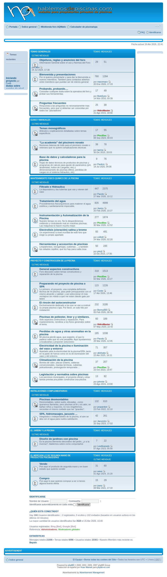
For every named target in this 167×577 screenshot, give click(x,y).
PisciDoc (101, 135)
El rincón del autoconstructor (57, 302)
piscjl (99, 251)
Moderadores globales (69, 529)
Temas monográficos (52, 128)
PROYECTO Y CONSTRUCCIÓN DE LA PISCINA (52, 261)
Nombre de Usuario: (39, 501)
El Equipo (77, 559)
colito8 (100, 237)
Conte (100, 291)
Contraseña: (75, 501)
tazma (100, 150)
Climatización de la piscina (56, 359)
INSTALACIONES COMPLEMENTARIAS (48, 391)
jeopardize (102, 407)
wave (99, 471)
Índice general (29, 27)
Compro (44, 478)
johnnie (100, 381)
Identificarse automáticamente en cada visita (52, 504)
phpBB (71, 565)
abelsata (101, 353)
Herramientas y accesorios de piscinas (63, 244)
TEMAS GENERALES (40, 52)
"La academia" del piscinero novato (61, 142)
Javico (100, 208)
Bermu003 (102, 310)
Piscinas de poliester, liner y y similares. (64, 316)
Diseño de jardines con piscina (58, 438)
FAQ (143, 32)
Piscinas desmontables (53, 399)
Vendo (43, 463)
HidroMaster (103, 110)
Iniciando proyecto (11, 84)
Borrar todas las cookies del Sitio (100, 559)
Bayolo (33, 542)
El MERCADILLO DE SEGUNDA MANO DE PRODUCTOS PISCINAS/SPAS (50, 456)
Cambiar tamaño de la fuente (158, 26)
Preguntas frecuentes (52, 103)
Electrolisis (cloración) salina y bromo (63, 229)
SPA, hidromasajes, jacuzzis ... (58, 413)
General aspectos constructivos (59, 269)
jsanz (99, 485)
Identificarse (155, 32)
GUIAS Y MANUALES (40, 120)
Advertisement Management (92, 572)
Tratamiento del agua (52, 201)
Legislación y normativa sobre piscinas (63, 374)
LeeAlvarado (103, 446)
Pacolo (100, 194)
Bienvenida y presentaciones (57, 74)
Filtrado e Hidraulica (52, 186)
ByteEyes (101, 96)
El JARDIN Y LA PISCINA (42, 430)
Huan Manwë (86, 567)
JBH (37, 67)
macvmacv (102, 82)
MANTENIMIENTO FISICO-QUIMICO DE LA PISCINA (54, 178)
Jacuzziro (101, 421)
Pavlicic (101, 164)
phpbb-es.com (103, 567)
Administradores (49, 529)
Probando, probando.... (53, 88)
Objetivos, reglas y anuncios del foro (62, 60)
